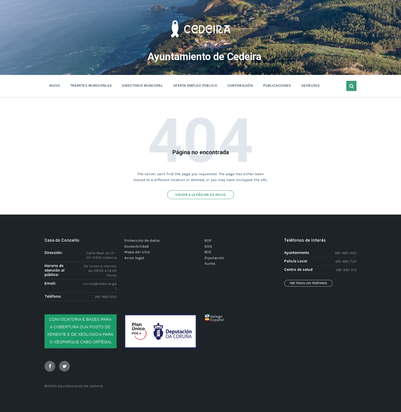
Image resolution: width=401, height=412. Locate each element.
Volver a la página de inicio (200, 195)
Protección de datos (142, 240)
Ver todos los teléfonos (308, 283)
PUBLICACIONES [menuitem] (277, 85)
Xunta (209, 263)
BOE (207, 252)
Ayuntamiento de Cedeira (204, 56)
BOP (207, 240)
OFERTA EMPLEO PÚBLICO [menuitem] (195, 85)
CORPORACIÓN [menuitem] (240, 85)
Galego (216, 316)
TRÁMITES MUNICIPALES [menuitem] (91, 85)
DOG (208, 246)
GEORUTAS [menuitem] (310, 85)
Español (217, 319)
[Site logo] (200, 45)
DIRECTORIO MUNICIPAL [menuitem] (142, 85)
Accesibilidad (136, 246)
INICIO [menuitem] (54, 85)
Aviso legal (134, 257)
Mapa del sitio (137, 252)
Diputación (214, 257)
